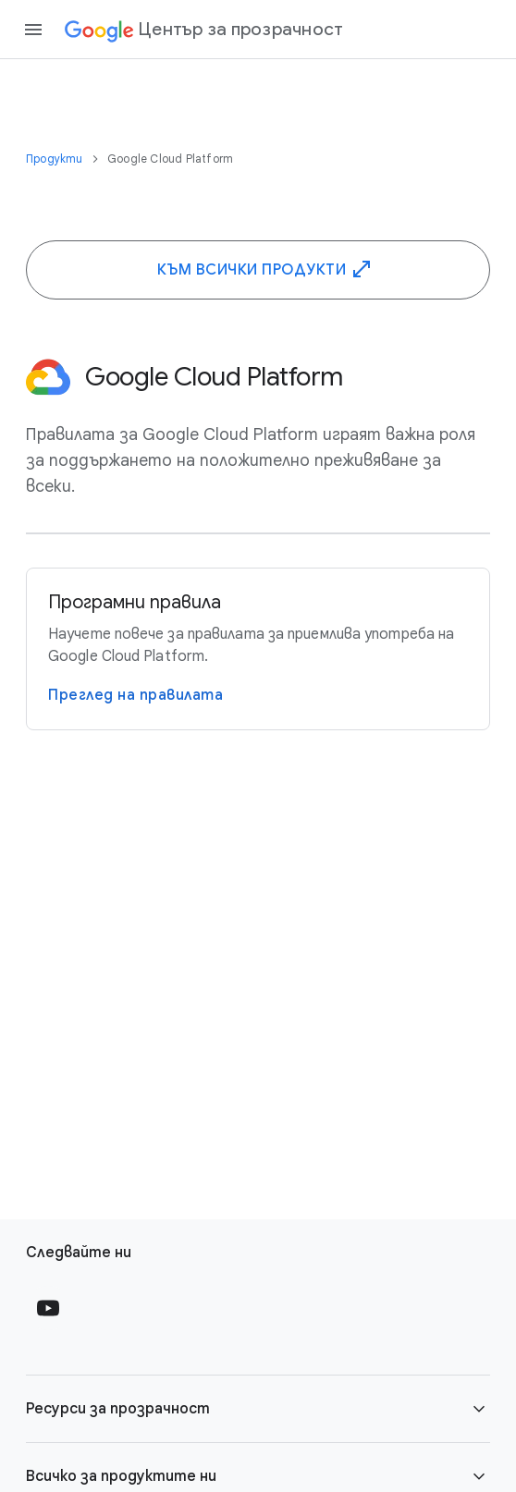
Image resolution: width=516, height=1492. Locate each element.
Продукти (56, 158)
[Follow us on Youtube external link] (48, 1308)
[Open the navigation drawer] (33, 29)
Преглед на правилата (135, 695)
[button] (258, 1409)
